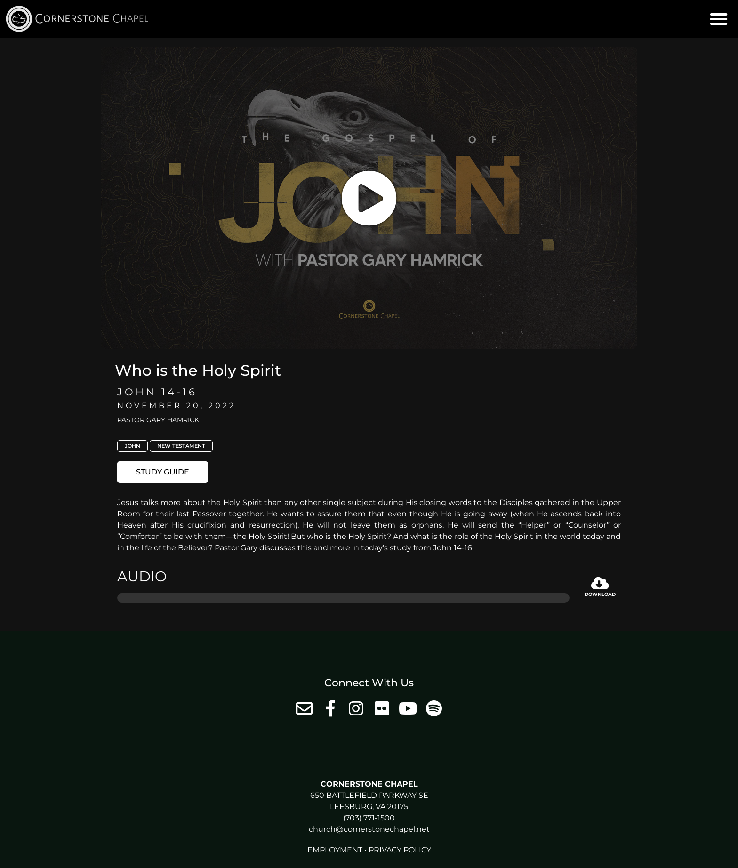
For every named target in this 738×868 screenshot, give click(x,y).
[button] (719, 19)
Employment (334, 849)
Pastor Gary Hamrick (158, 420)
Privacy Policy (400, 849)
